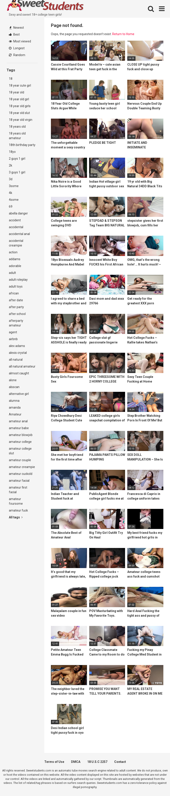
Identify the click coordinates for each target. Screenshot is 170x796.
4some (14, 199)
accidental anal (19, 234)
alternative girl (19, 394)
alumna (14, 400)
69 (10, 206)
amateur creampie (22, 467)
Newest (16, 27)
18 (10, 78)
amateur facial (19, 480)
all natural (16, 359)
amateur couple (20, 460)
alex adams (17, 346)
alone (13, 380)
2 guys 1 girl (17, 158)
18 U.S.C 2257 (97, 762)
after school (17, 314)
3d (10, 179)
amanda (15, 407)
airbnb (13, 339)
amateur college (20, 441)
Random (17, 55)
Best (14, 34)
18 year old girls (20, 106)
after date (16, 300)
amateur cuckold (20, 474)
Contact (120, 762)
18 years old (17, 126)
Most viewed (20, 41)
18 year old (16, 92)
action (13, 252)
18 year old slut (19, 113)
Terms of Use (54, 762)
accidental (16, 227)
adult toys (16, 286)
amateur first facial (18, 490)
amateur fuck (18, 510)
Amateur (15, 414)
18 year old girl (19, 99)
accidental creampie (16, 243)
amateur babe (19, 428)
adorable (15, 266)
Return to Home (123, 34)
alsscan (14, 387)
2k (10, 165)
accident (15, 220)
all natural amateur (22, 366)
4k (10, 193)
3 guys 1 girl (17, 172)
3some (14, 186)
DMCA (75, 762)
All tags (16, 517)
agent (13, 332)
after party (16, 307)
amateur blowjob (21, 435)
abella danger (18, 213)
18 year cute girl (20, 85)
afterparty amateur (16, 323)
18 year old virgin (20, 119)
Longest (17, 48)
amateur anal (18, 421)
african (14, 293)
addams (14, 259)
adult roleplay (18, 279)
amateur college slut (20, 451)
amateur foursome (16, 501)
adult (12, 273)
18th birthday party (22, 145)
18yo (12, 152)
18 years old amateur (17, 136)
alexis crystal (18, 352)
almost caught (19, 373)
